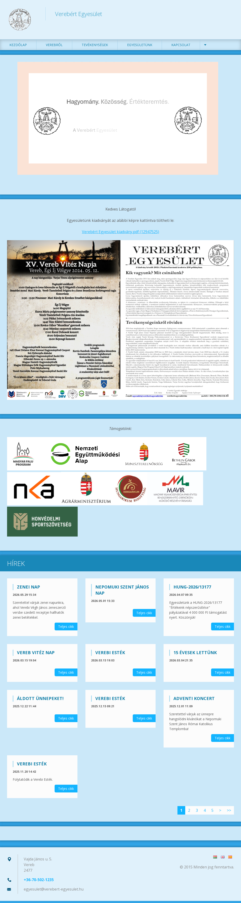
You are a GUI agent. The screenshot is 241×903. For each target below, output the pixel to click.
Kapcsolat (180, 47)
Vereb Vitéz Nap (36, 654)
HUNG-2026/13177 (192, 589)
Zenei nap (28, 589)
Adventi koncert (194, 700)
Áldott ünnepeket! (40, 700)
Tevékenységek (95, 47)
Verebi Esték (110, 654)
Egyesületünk (139, 47)
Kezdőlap (18, 47)
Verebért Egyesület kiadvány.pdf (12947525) (120, 233)
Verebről (54, 47)
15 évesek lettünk (195, 654)
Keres (229, 13)
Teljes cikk (66, 628)
